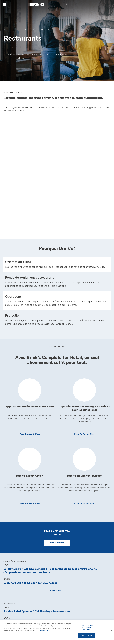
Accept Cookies (86, 635)
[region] (57, 630)
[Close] (111, 630)
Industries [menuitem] (10, 582)
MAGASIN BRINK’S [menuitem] (14, 587)
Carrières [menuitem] (64, 591)
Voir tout (55, 484)
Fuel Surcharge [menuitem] (14, 591)
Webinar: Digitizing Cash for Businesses (30, 476)
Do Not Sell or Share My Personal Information (81, 610)
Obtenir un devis (69, 616)
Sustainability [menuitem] (67, 587)
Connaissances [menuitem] (13, 577)
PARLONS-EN (57, 436)
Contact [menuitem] (63, 577)
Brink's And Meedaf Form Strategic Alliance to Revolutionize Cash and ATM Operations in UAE (53, 517)
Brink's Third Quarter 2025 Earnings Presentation (36, 504)
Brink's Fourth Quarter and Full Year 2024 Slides (35, 539)
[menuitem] (108, 4)
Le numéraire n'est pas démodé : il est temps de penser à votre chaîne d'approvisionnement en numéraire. (50, 464)
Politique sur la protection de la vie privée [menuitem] (83, 602)
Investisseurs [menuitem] (67, 582)
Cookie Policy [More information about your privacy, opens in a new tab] (45, 630)
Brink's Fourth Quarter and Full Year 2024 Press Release (41, 529)
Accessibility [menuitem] (66, 596)
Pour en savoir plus (38, 327)
